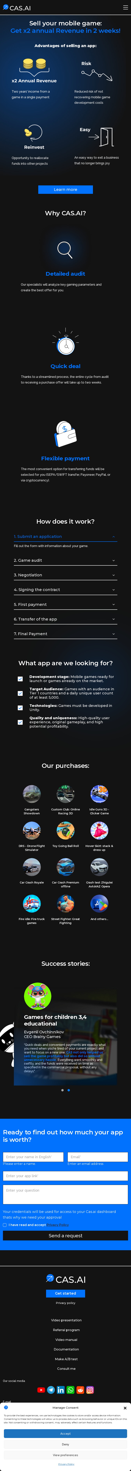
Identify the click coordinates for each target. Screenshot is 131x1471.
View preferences (65, 1455)
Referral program (66, 1330)
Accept (65, 1433)
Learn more (65, 189)
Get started (65, 1293)
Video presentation (66, 1320)
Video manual (66, 1340)
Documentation (66, 1349)
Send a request (65, 1236)
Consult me (66, 1369)
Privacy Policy (66, 1464)
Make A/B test (66, 1359)
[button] (125, 1408)
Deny (65, 1444)
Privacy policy (65, 1303)
